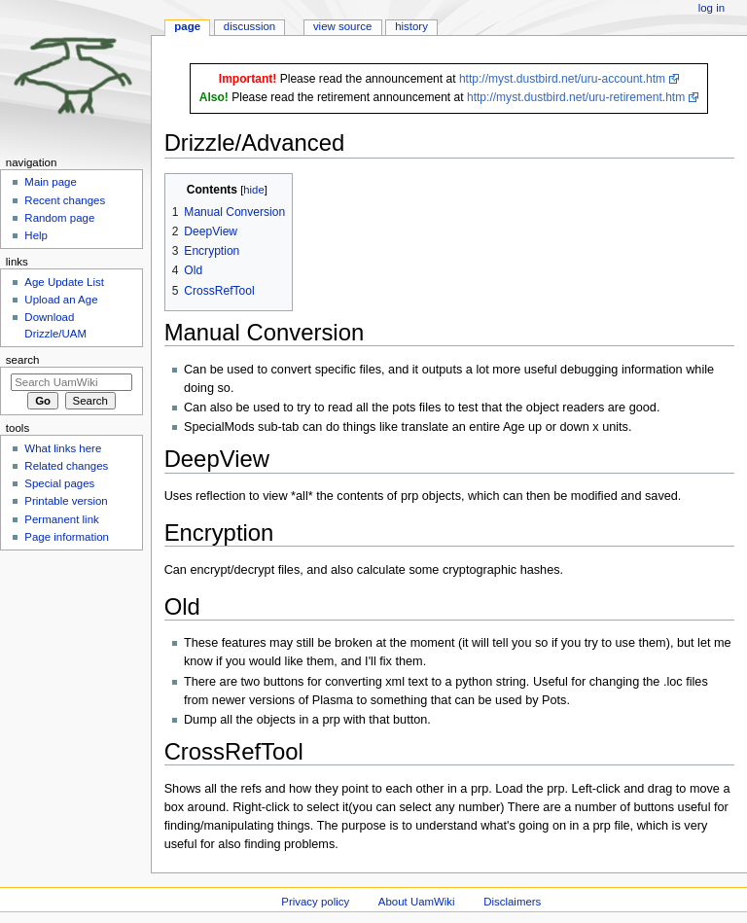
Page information (66, 537)
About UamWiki (416, 901)
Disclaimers (512, 901)
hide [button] (253, 189)
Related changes (66, 466)
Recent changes (64, 200)
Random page (59, 218)
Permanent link (61, 519)
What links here (62, 448)
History (411, 26)
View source (342, 26)
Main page (50, 182)
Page (187, 26)
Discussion (249, 26)
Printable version (65, 501)
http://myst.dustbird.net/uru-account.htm (562, 79)
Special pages (59, 483)
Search (23, 360)
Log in (711, 8)
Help (36, 235)
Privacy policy (315, 901)
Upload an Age (60, 299)
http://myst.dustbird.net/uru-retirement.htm (576, 97)
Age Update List (64, 282)
